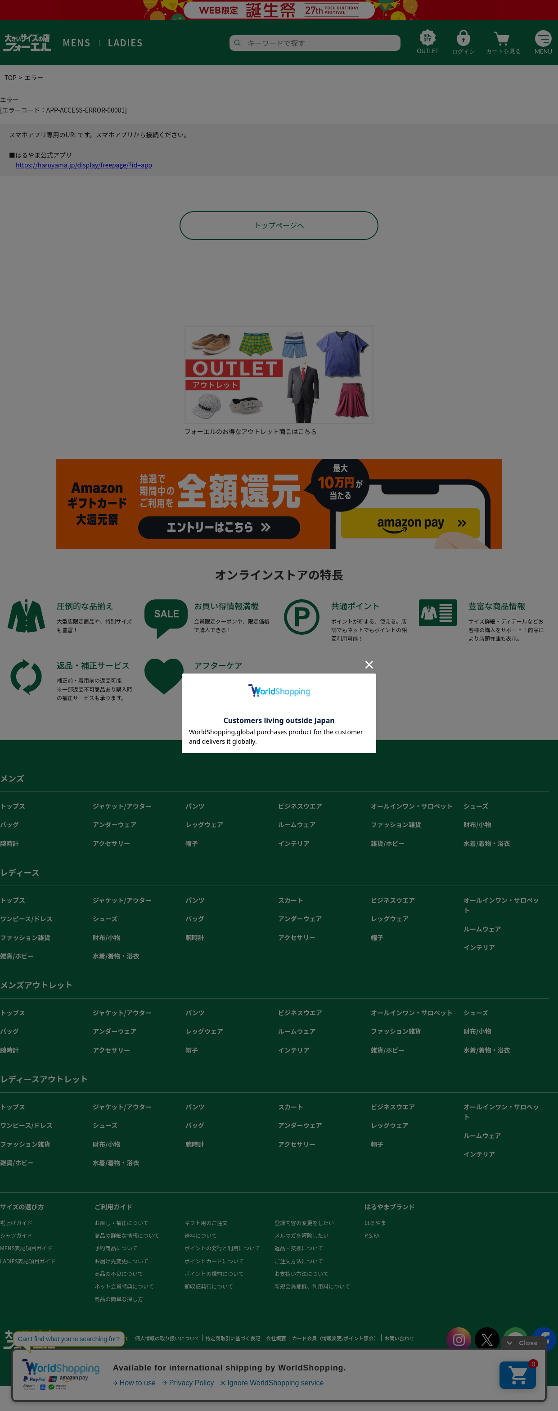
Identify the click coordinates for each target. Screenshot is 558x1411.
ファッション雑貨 (396, 825)
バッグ (9, 825)
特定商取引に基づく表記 (232, 1339)
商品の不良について (118, 1274)
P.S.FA (371, 1236)
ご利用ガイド (113, 1207)
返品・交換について (298, 1249)
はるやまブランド (389, 1207)
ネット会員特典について (124, 1287)
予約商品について (116, 1249)
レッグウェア (204, 825)
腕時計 (9, 844)
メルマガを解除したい (301, 1236)
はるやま (375, 1223)
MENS (77, 43)
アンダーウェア (114, 825)
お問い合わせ (397, 1339)
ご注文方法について (298, 1262)
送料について (200, 1236)
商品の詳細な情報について (126, 1236)
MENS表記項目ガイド (26, 1249)
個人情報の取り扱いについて (167, 1339)
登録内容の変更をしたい (304, 1223)
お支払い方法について (301, 1274)
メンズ (12, 779)
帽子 (191, 844)
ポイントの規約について (214, 1274)
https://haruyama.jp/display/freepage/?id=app (84, 164)
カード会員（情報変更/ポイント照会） (334, 1339)
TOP (10, 77)
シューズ (476, 806)
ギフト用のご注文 (206, 1223)
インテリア (294, 844)
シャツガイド (16, 1236)
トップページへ (279, 226)
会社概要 (275, 1339)
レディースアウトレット (44, 1079)
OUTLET (426, 51)
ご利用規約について (106, 1339)
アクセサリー (111, 844)
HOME (71, 1339)
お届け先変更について (121, 1262)
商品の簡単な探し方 (118, 1299)
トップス (12, 806)
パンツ (195, 806)
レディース (20, 873)
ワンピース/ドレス (26, 919)
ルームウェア (297, 825)
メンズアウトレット (36, 985)
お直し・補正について (121, 1223)
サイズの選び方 (22, 1207)
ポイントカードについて (214, 1262)
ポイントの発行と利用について (222, 1249)
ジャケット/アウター (122, 806)
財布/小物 (477, 825)
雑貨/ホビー (388, 844)
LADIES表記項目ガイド (28, 1262)
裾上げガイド (16, 1223)
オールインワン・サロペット (412, 806)
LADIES (125, 43)
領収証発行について (208, 1287)
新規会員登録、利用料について (312, 1287)
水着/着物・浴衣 (487, 844)
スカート (290, 900)
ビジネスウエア (300, 806)
